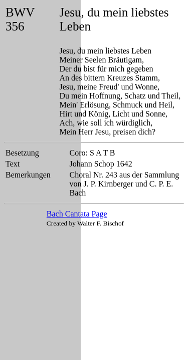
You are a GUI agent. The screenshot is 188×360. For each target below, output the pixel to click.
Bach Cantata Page (77, 214)
